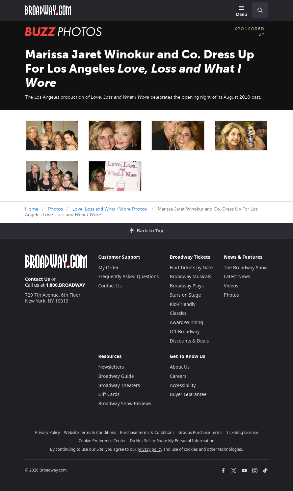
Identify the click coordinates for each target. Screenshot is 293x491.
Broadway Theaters (119, 385)
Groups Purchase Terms (200, 432)
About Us (180, 367)
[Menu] (241, 11)
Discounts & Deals (189, 341)
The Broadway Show (246, 267)
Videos (231, 285)
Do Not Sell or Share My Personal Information (172, 440)
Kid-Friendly (183, 304)
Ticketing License (242, 432)
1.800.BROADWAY (65, 285)
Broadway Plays (187, 285)
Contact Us (37, 279)
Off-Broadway (185, 331)
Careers (178, 376)
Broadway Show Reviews (124, 403)
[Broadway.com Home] (48, 10)
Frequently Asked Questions (128, 276)
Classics (178, 313)
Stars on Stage (185, 295)
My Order (108, 267)
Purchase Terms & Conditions (147, 432)
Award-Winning (186, 322)
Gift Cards (109, 394)
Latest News (237, 276)
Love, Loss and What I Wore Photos (109, 209)
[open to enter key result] (260, 10)
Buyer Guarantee (188, 394)
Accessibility (183, 385)
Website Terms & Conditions (90, 432)
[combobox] (257, 10)
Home (32, 209)
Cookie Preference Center (102, 440)
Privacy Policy (47, 432)
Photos (55, 209)
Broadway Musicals (190, 276)
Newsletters (111, 367)
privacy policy (149, 449)
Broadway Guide (116, 376)
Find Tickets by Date (191, 267)
